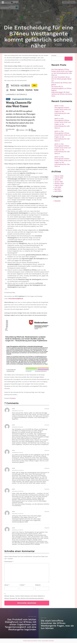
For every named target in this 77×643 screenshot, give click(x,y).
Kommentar (8, 561)
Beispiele (13, 398)
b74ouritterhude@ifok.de (15, 298)
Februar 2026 (58, 176)
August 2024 (58, 185)
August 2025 (58, 178)
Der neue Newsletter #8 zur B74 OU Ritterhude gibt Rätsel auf (61, 79)
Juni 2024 (57, 187)
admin (13, 408)
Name (6, 585)
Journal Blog (44, 640)
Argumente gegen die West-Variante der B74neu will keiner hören (61, 94)
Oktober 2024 (59, 183)
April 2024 (57, 191)
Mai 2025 (57, 180)
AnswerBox (51, 640)
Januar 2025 (58, 181)
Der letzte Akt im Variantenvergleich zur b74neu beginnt (61, 88)
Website (38, 585)
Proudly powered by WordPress (30, 640)
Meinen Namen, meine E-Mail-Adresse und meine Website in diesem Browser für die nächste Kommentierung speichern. (24, 597)
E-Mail (22, 585)
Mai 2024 (57, 189)
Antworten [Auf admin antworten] (47, 408)
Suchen (53, 55)
